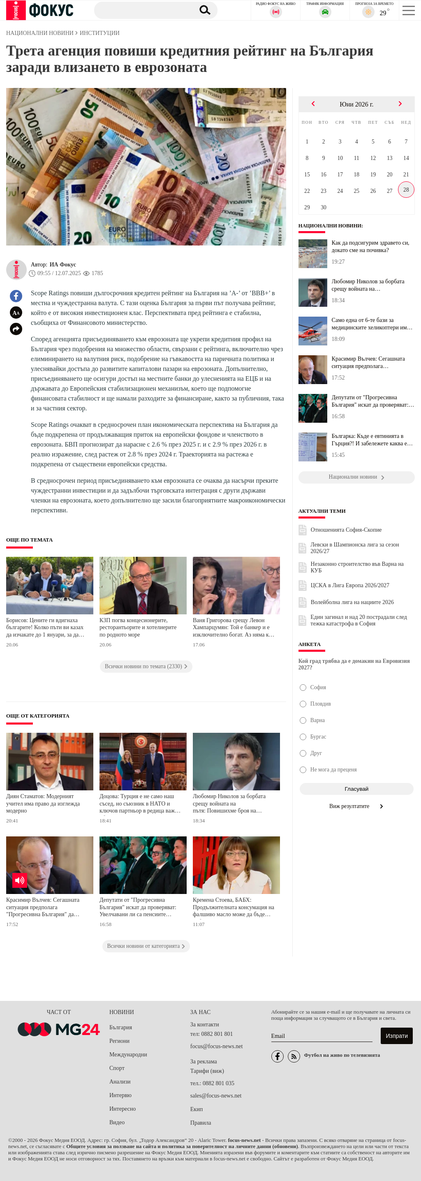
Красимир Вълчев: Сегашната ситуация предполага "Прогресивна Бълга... (368, 363)
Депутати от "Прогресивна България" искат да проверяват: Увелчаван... (370, 401)
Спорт (117, 1068)
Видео (117, 1122)
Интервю (120, 1095)
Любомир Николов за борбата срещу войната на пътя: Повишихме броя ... (368, 285)
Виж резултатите (356, 806)
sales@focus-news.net (215, 1096)
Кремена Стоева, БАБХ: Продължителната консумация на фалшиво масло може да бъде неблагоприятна (233, 908)
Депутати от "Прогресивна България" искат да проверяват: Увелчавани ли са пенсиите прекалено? (137, 908)
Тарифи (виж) (207, 1071)
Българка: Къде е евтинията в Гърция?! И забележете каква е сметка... (369, 440)
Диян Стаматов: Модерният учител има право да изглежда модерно (43, 803)
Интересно (122, 1109)
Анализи (119, 1082)
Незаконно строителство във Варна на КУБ (357, 567)
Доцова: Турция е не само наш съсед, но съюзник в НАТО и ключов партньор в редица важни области (140, 804)
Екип (196, 1109)
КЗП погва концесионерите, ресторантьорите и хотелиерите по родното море (137, 627)
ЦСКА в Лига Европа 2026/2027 (350, 585)
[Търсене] (141, 9)
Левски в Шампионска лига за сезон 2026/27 (354, 548)
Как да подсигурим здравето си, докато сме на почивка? (370, 246)
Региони (119, 1041)
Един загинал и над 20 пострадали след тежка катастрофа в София (358, 620)
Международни (128, 1054)
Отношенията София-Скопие (346, 530)
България (120, 1027)
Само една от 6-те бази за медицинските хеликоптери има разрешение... (370, 324)
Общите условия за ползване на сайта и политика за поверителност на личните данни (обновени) (182, 1146)
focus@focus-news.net (216, 1046)
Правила (200, 1123)
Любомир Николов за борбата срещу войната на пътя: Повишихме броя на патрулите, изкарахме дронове (230, 804)
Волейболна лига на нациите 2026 (352, 602)
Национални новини (331, 226)
